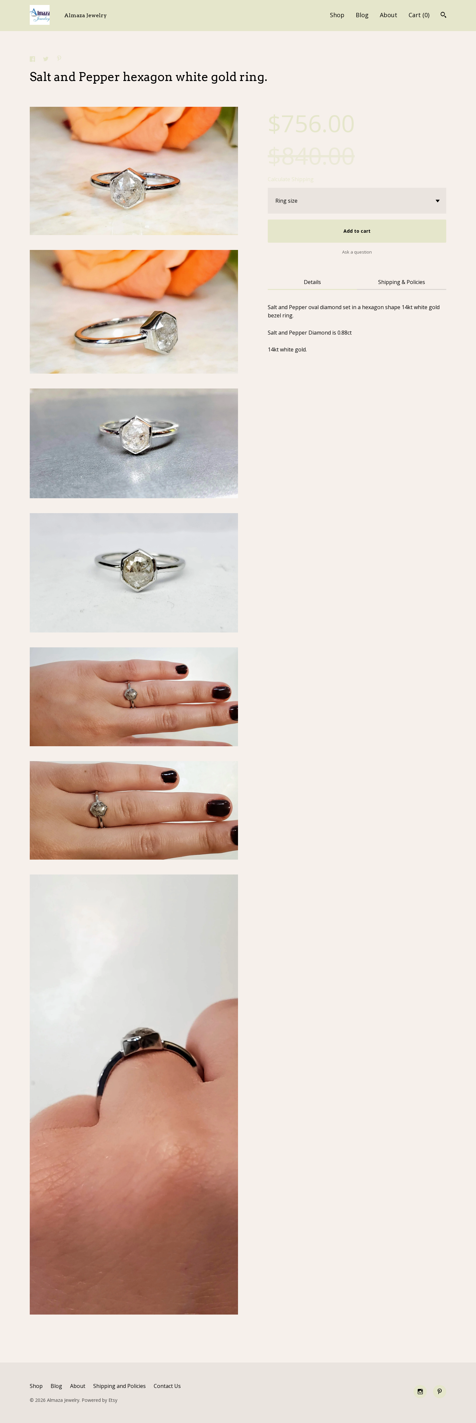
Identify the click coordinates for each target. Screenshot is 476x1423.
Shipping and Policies (119, 1386)
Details (312, 282)
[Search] (443, 16)
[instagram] (420, 1391)
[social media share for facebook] (33, 59)
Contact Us (167, 1386)
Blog (362, 15)
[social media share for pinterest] (59, 59)
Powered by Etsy (99, 1400)
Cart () (419, 15)
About (388, 15)
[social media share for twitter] (46, 59)
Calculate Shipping (291, 179)
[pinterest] (439, 1391)
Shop (337, 15)
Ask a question (357, 252)
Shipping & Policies (401, 282)
